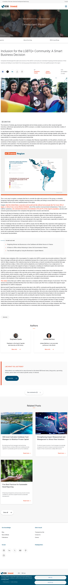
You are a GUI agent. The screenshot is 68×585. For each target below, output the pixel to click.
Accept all (50, 582)
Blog (3, 532)
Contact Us (37, 534)
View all (7, 512)
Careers (37, 537)
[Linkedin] (9, 551)
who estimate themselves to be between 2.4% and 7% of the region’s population (35, 209)
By (34, 69)
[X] (15, 551)
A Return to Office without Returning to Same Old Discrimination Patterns (27, 247)
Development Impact (44, 18)
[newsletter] (4, 555)
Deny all (50, 577)
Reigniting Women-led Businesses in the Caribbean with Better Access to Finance (30, 244)
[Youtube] (20, 551)
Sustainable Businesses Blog (30, 18)
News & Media (5, 534)
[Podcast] (26, 551)
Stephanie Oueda (37, 72)
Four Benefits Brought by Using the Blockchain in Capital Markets (25, 250)
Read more (27, 453)
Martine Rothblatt (24, 207)
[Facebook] (4, 551)
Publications (5, 537)
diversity (5, 317)
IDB (19, 573)
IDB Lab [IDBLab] (23, 573)
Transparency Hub (39, 532)
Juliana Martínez (48, 72)
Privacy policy (6, 581)
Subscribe (12, 378)
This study (4, 281)
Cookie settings (14, 581)
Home (19, 18)
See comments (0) (32, 392)
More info (16, 349)
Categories (41, 40)
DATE (62, 69)
